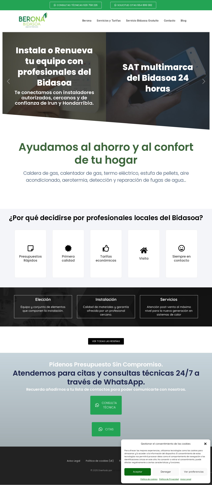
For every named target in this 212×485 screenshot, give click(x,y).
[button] (205, 443)
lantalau (116, 470)
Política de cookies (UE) (100, 461)
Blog (183, 20)
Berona (87, 20)
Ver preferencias (194, 471)
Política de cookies (149, 479)
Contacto (169, 20)
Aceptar (137, 471)
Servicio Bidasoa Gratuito (142, 20)
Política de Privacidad (169, 479)
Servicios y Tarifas (109, 20)
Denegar (166, 471)
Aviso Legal (185, 479)
